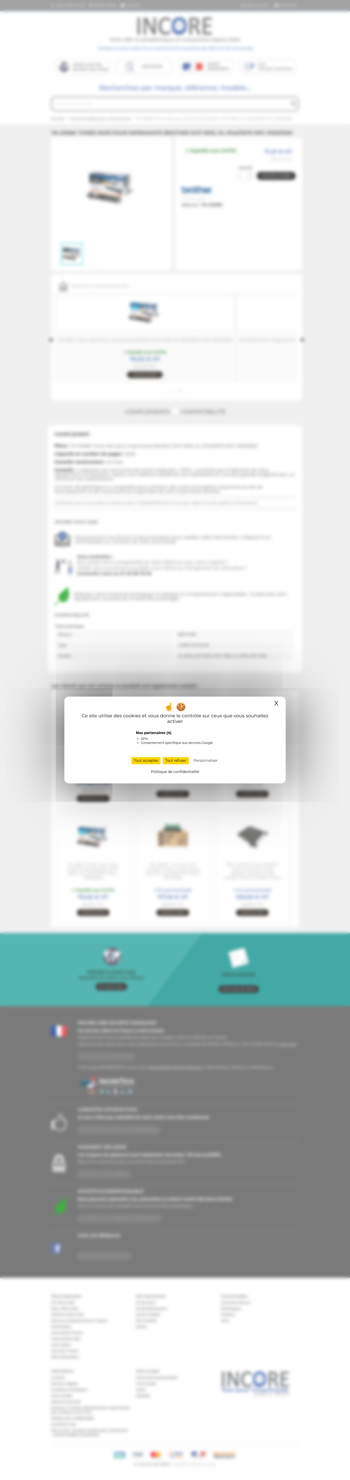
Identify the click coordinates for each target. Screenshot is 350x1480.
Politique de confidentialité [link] (175, 772)
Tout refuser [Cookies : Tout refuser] (176, 760)
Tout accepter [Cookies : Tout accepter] (146, 760)
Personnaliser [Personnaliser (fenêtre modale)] (206, 760)
